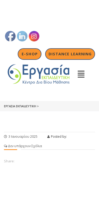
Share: (9, 161)
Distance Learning (70, 53)
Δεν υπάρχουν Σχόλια (23, 146)
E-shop (30, 53)
